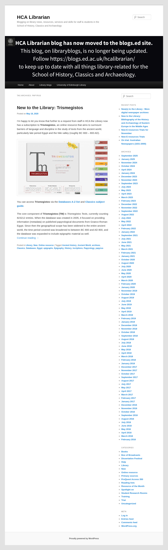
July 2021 (126, 239)
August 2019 (127, 297)
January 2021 (128, 256)
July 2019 (126, 301)
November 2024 (129, 162)
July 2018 (126, 342)
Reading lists (128, 483)
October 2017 (128, 374)
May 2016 (126, 429)
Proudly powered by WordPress (84, 538)
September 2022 (129, 211)
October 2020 (128, 259)
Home (20, 85)
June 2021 (126, 242)
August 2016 (127, 419)
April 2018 (126, 353)
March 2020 (127, 280)
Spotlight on (127, 489)
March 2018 (127, 356)
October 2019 (128, 294)
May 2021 (126, 245)
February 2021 (128, 252)
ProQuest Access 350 (132, 479)
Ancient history (69, 245)
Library (29, 245)
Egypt (39, 248)
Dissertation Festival (131, 458)
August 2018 (127, 339)
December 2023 (129, 176)
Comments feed (129, 522)
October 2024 (128, 166)
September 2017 (129, 377)
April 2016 (126, 432)
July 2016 (126, 422)
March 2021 (127, 249)
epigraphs (48, 248)
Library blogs (45, 85)
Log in (124, 515)
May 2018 (126, 349)
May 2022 (126, 221)
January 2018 (128, 363)
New (35, 245)
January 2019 (128, 322)
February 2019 (128, 318)
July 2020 (126, 266)
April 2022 (126, 225)
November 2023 (129, 180)
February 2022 (128, 228)
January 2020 (128, 287)
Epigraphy (59, 248)
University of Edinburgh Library (71, 85)
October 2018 (128, 332)
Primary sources (129, 476)
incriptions (78, 248)
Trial (123, 500)
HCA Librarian (33, 17)
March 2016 (127, 436)
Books (124, 451)
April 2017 (126, 391)
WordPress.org (129, 526)
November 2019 (129, 290)
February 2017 (128, 398)
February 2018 (128, 360)
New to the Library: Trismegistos (50, 107)
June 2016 (126, 426)
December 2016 (129, 405)
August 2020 (127, 263)
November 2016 (129, 408)
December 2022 (129, 204)
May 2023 (126, 190)
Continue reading (28, 237)
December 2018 (129, 325)
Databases (31, 248)
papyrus (99, 248)
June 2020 (126, 270)
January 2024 (128, 173)
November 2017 (129, 370)
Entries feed (127, 519)
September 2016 (129, 415)
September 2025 (129, 155)
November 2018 (129, 329)
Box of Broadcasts (130, 455)
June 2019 (126, 304)
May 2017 (126, 387)
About (31, 85)
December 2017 (129, 367)
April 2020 (126, 277)
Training (125, 496)
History (68, 248)
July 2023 (126, 187)
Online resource (46, 245)
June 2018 (126, 346)
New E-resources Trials (133, 136)
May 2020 (126, 273)
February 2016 (128, 439)
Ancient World (84, 245)
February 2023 (128, 201)
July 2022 (126, 218)
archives (96, 245)
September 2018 (129, 336)
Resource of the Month (133, 486)
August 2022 (127, 214)
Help (123, 462)
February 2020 (128, 284)
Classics (21, 248)
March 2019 (127, 315)
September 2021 (129, 235)
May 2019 (126, 308)
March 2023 (127, 197)
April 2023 (126, 194)
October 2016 (128, 412)
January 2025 (128, 159)
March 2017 (127, 394)
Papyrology (89, 248)
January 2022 (128, 232)
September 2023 (129, 183)
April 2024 (126, 169)
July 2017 (126, 384)
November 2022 (129, 207)
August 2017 (127, 380)
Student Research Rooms (134, 493)
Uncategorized (128, 503)
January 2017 (128, 401)
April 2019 (126, 311)
